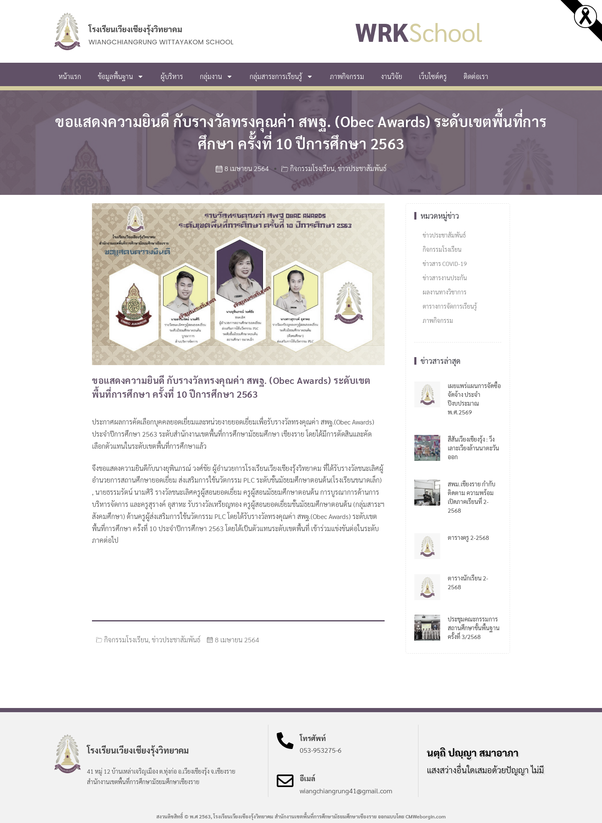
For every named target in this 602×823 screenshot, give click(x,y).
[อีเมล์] (285, 780)
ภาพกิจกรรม (347, 76)
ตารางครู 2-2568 (468, 537)
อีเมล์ (307, 778)
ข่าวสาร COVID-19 (445, 263)
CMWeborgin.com (426, 816)
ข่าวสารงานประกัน (445, 277)
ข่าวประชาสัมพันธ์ (362, 168)
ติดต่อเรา (476, 76)
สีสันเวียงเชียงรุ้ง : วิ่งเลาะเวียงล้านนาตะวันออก (473, 447)
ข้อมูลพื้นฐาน (121, 76)
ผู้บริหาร (172, 76)
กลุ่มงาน (216, 76)
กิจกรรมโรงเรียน (312, 168)
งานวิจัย (391, 76)
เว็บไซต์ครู (433, 76)
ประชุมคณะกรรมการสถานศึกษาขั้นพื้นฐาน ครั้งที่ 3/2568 (474, 627)
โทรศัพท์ (313, 738)
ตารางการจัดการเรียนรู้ (450, 306)
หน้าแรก (70, 76)
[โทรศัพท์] (285, 740)
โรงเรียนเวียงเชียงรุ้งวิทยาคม (135, 29)
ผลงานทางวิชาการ (445, 292)
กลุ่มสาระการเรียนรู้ (281, 76)
